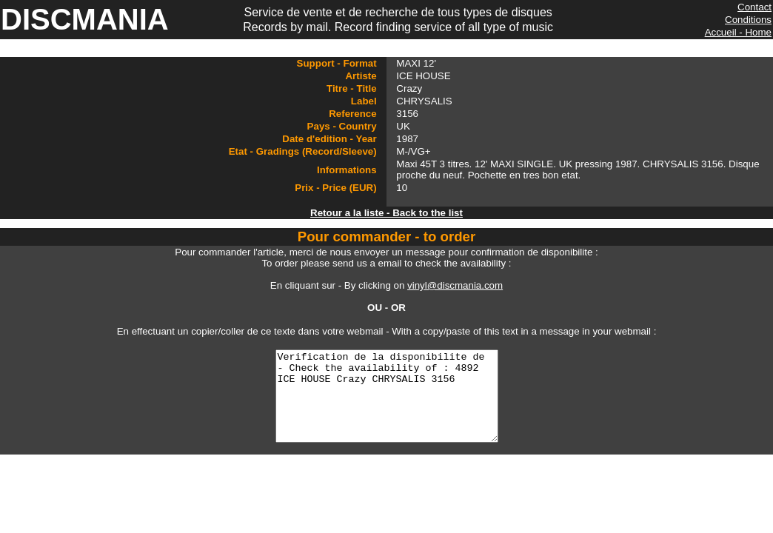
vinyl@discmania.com (455, 285)
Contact (754, 7)
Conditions (748, 19)
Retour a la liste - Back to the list (386, 212)
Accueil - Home (738, 32)
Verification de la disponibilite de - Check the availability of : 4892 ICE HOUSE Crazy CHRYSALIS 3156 (386, 404)
